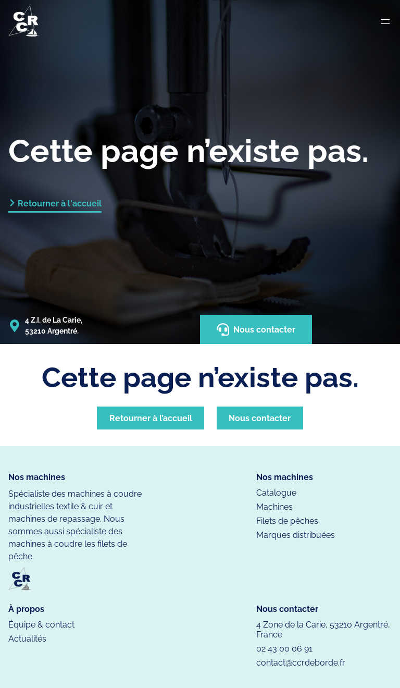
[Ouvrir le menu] (385, 21)
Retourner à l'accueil (60, 203)
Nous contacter (256, 329)
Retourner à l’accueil (150, 418)
